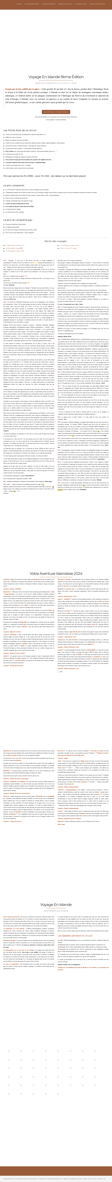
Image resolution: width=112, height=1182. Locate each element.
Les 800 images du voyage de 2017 (14, 245)
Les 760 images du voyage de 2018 (14, 251)
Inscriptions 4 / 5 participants (56, 112)
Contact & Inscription (97, 4)
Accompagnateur (81, 4)
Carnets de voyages (65, 4)
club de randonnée (48, 4)
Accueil (19, 4)
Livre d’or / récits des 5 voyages (68, 248)
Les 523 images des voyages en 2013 (70, 245)
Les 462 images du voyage (12, 248)
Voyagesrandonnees (32, 4)
